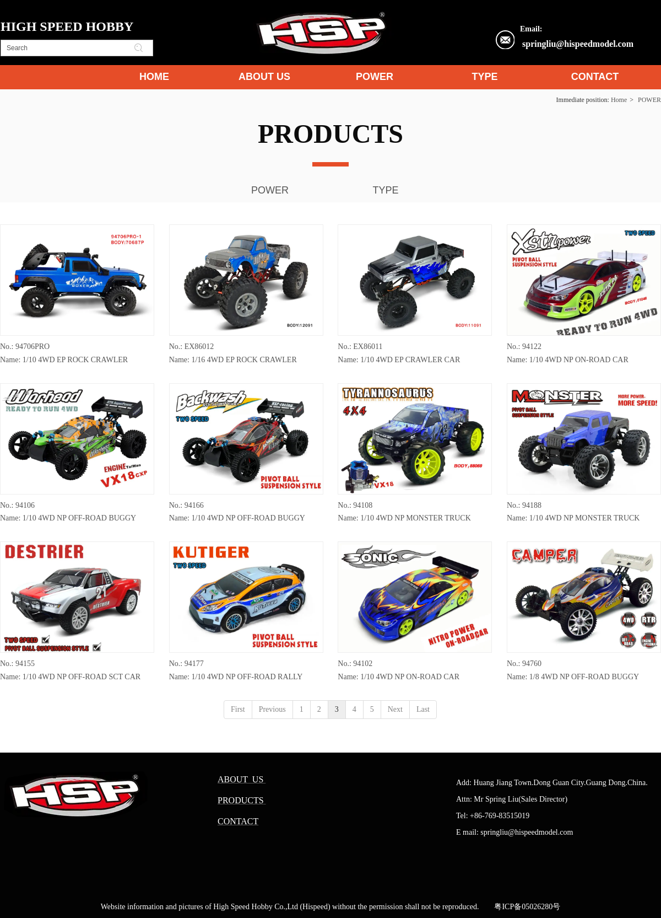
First (238, 709)
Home (619, 100)
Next (395, 709)
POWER (649, 100)
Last (423, 709)
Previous (272, 709)
